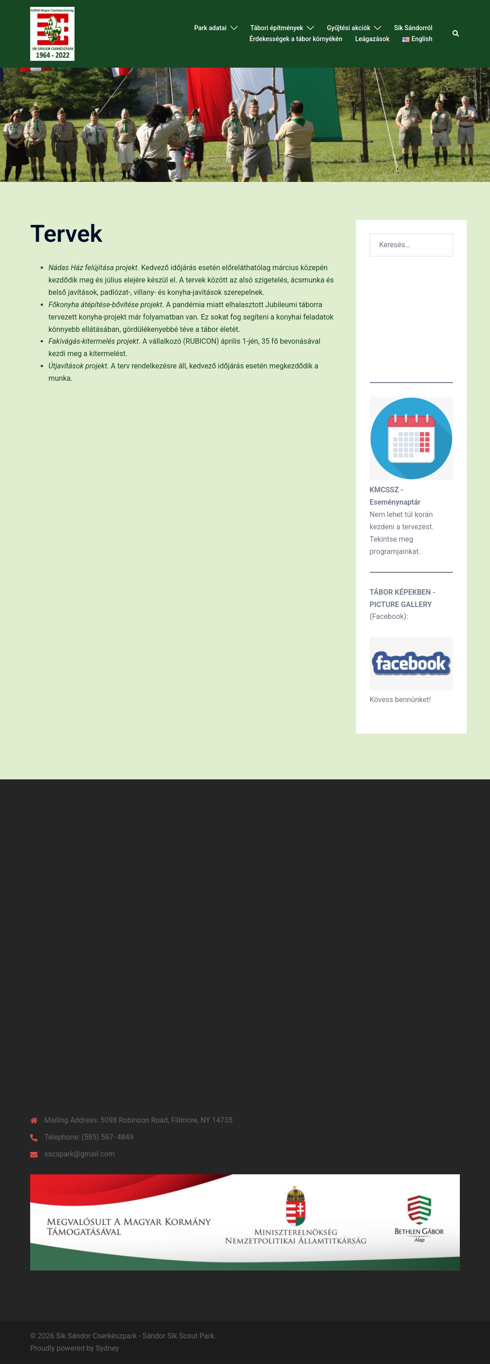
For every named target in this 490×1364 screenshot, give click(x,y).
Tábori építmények (277, 28)
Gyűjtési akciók (348, 28)
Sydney (107, 1348)
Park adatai (210, 28)
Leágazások (372, 39)
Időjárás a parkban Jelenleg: (411, 320)
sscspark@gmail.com (79, 1154)
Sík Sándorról (413, 28)
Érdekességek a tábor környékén (296, 39)
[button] (456, 33)
